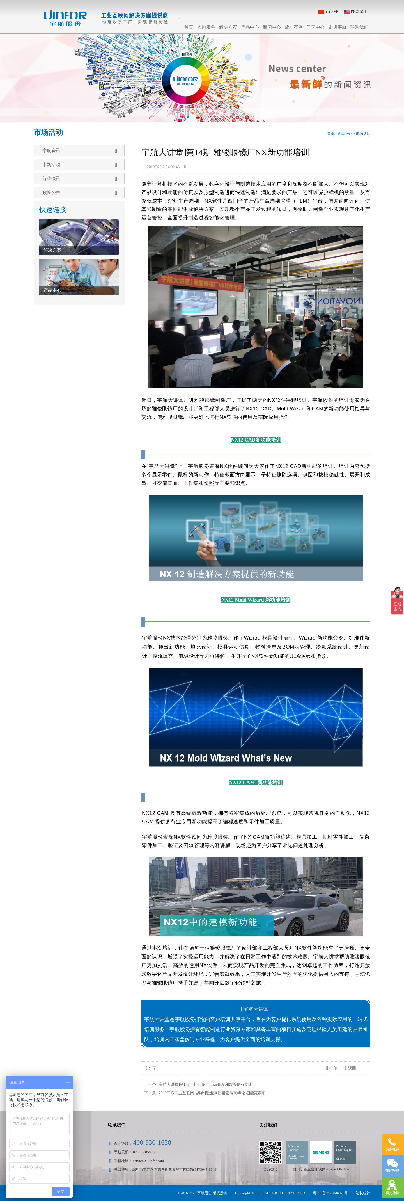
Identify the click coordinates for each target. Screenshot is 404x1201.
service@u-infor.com (148, 1161)
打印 (331, 1068)
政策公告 (79, 192)
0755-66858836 (144, 1152)
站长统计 (363, 1193)
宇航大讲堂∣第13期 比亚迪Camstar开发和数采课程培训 (205, 1084)
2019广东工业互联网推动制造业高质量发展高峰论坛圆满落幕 (212, 1093)
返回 (350, 1068)
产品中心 (250, 27)
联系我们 (359, 27)
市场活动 (363, 133)
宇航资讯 (79, 150)
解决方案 (228, 27)
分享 (151, 1068)
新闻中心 (272, 27)
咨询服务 (206, 27)
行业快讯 (79, 178)
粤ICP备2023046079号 (330, 1193)
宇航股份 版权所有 (213, 1193)
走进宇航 (337, 27)
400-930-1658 (152, 1142)
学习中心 (316, 27)
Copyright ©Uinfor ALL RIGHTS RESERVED (270, 1193)
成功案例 (294, 27)
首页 (188, 27)
